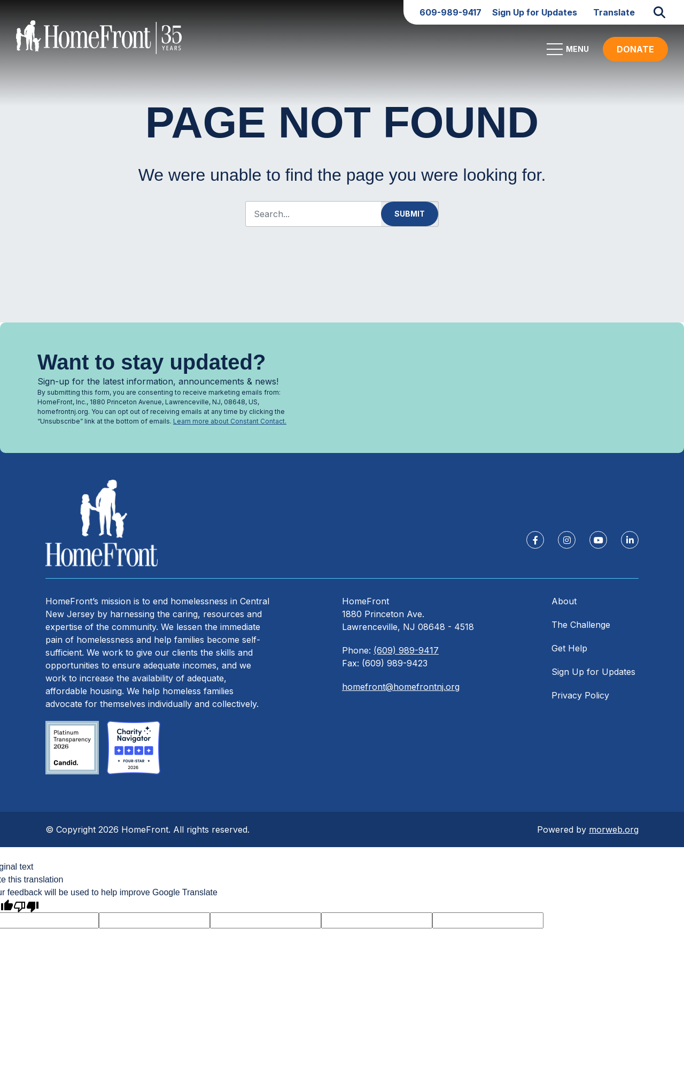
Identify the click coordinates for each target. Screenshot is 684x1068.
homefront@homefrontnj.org (401, 691)
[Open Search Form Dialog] (659, 12)
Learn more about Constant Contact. (229, 421)
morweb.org (614, 834)
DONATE (635, 54)
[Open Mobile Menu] (569, 54)
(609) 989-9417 (406, 655)
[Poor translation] (26, 910)
